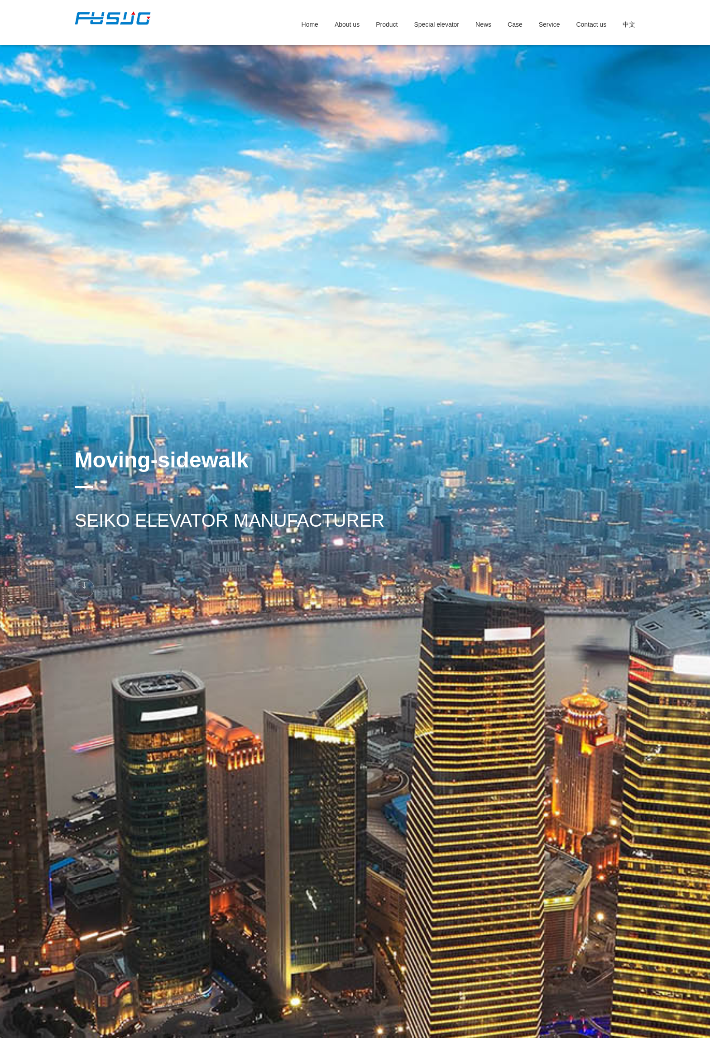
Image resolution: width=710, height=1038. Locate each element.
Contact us (591, 24)
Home (310, 24)
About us (347, 24)
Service (549, 24)
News (483, 24)
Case (515, 24)
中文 (629, 24)
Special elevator (436, 24)
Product (387, 24)
